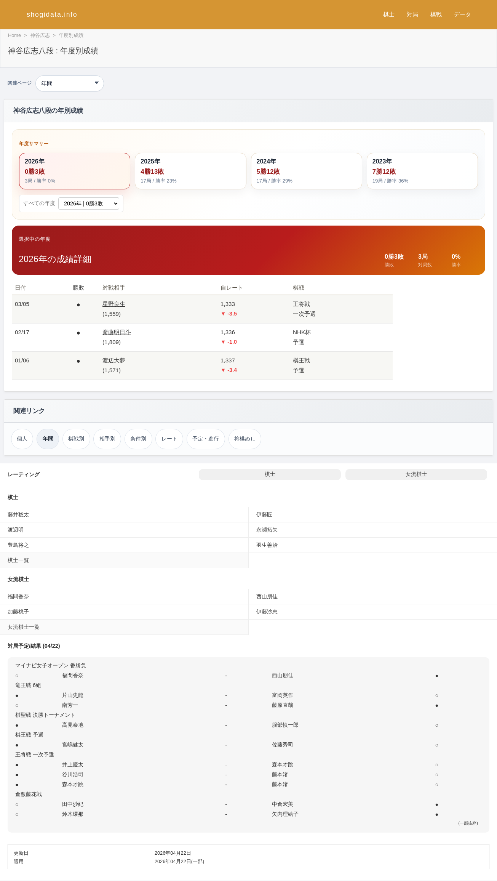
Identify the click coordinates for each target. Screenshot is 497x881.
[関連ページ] (69, 83)
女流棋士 (416, 474)
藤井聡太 (18, 514)
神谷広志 (40, 35)
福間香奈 (18, 596)
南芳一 (70, 705)
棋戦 (436, 14)
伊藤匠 (264, 514)
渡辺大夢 (113, 360)
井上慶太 (72, 764)
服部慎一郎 (285, 725)
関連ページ (20, 83)
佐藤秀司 (282, 745)
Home (14, 35)
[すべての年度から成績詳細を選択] (88, 203)
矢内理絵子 (285, 814)
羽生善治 (267, 545)
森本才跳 (282, 764)
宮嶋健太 (72, 745)
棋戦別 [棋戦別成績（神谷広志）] (76, 439)
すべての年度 (39, 203)
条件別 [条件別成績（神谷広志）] (138, 439)
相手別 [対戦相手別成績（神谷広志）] (107, 439)
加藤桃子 (18, 612)
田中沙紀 (72, 804)
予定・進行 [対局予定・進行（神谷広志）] (205, 439)
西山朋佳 (267, 596)
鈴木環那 (72, 814)
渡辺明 (16, 530)
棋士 (389, 14)
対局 (412, 14)
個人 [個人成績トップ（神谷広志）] (22, 439)
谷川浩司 (72, 774)
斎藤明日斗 (116, 332)
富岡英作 (282, 695)
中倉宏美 (282, 804)
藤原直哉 (282, 705)
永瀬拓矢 (267, 530)
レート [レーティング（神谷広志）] (169, 439)
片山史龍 (72, 695)
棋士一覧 (18, 560)
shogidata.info (52, 14)
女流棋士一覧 (24, 627)
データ (462, 14)
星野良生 (113, 304)
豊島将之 (18, 545)
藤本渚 (280, 774)
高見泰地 (72, 725)
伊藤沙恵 (267, 612)
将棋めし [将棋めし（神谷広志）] (245, 439)
